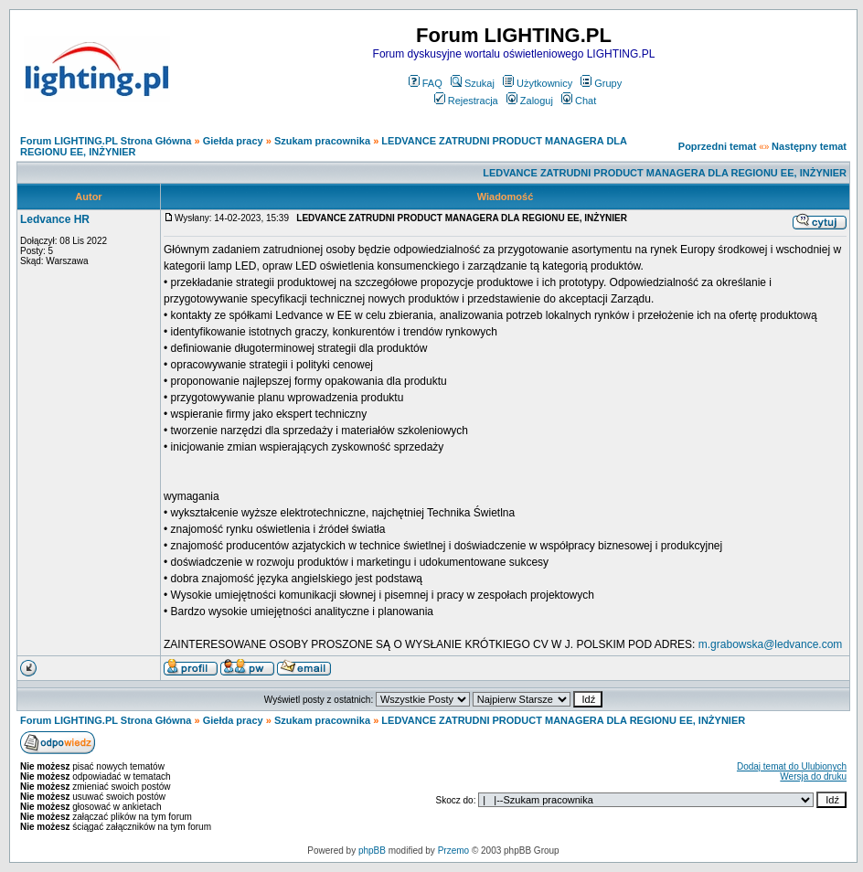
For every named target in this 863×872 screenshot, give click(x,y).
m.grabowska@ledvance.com (770, 644)
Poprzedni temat (717, 146)
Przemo (453, 850)
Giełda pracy (233, 140)
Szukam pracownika (322, 140)
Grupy (601, 83)
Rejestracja (466, 100)
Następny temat (809, 146)
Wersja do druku (813, 776)
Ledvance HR (55, 219)
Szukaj (473, 83)
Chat (578, 100)
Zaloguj (529, 100)
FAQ (425, 83)
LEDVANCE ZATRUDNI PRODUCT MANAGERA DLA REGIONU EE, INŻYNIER (665, 172)
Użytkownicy (537, 83)
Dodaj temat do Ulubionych (792, 766)
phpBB (372, 850)
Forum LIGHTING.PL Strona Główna (105, 140)
